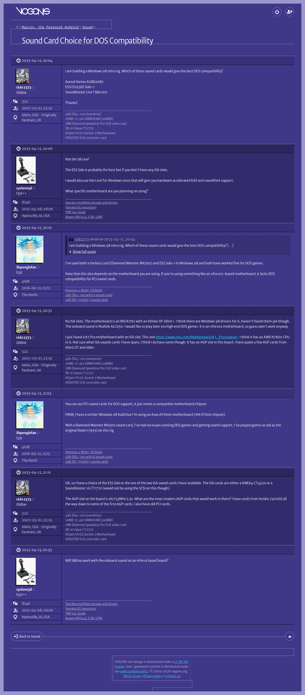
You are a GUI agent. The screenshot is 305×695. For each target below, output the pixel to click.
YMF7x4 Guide (75, 212)
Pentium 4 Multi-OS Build (83, 290)
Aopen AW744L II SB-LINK (84, 217)
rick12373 (82, 239)
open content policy (134, 671)
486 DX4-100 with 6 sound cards (89, 295)
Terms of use (132, 676)
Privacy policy (153, 676)
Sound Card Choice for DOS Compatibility (87, 40)
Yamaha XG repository (80, 207)
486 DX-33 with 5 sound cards (86, 300)
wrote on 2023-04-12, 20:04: (113, 239)
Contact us (172, 676)
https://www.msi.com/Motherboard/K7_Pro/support (196, 337)
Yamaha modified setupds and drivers (91, 203)
